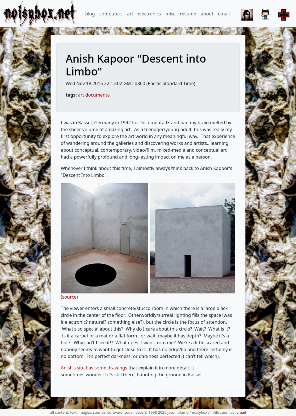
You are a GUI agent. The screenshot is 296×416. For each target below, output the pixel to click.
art (130, 14)
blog (90, 14)
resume (188, 14)
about (207, 14)
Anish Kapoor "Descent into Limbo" (136, 65)
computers (111, 14)
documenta (97, 95)
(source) (69, 297)
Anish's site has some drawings (94, 368)
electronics (149, 14)
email (224, 14)
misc (170, 14)
